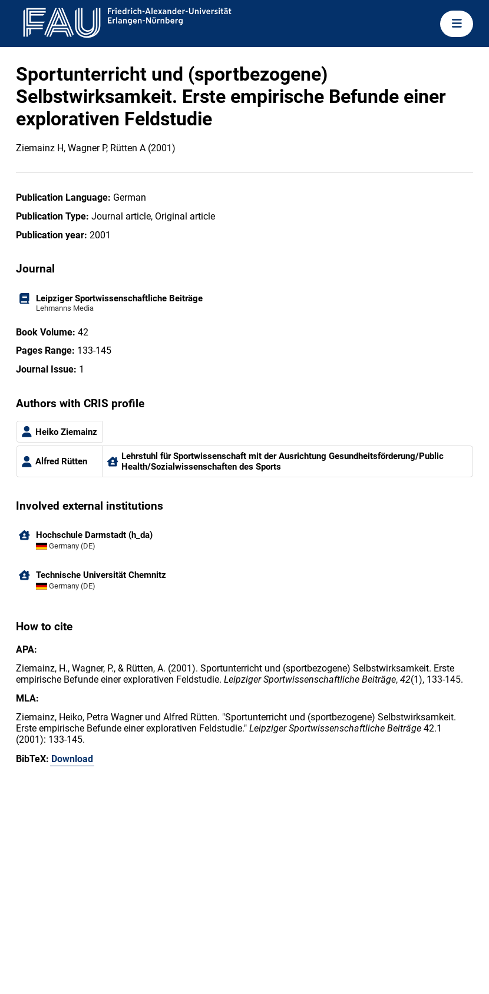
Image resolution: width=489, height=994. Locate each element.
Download (72, 758)
